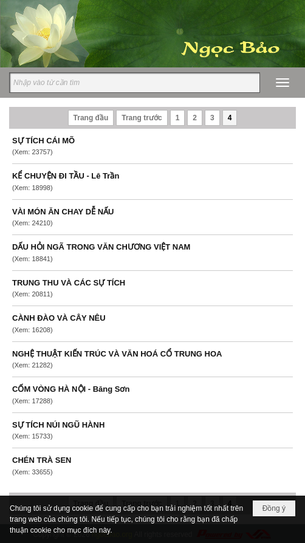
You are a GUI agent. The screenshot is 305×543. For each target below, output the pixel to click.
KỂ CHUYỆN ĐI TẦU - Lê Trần (65, 175)
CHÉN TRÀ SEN (42, 460)
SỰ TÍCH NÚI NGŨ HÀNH (58, 424)
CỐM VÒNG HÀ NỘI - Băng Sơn (70, 389)
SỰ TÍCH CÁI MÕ (43, 140)
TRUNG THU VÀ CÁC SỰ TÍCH (68, 282)
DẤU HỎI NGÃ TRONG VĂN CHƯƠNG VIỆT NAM (101, 246)
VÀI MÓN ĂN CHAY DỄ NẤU (63, 211)
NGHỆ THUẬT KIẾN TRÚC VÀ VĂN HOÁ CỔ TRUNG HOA (117, 353)
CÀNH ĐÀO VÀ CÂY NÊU (59, 318)
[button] (282, 82)
